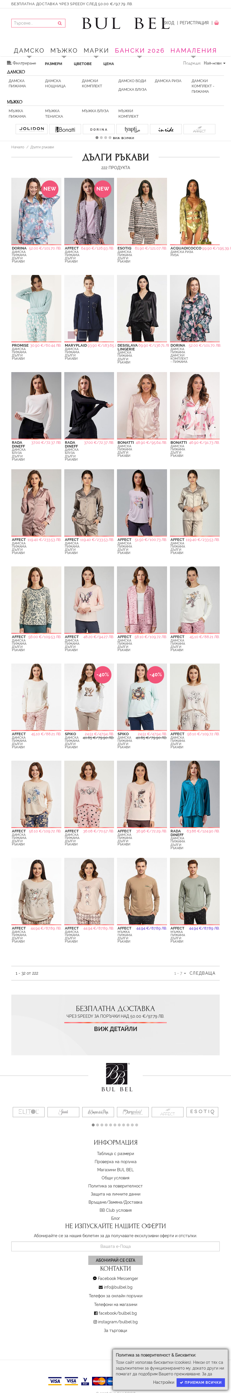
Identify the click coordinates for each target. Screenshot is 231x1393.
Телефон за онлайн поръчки (115, 1296)
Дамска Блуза (132, 89)
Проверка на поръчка (116, 1161)
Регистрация (194, 23)
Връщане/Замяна (105, 1202)
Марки (96, 50)
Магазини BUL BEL (115, 1169)
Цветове (83, 64)
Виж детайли (115, 1029)
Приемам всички (201, 1383)
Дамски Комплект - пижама (203, 86)
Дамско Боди (132, 81)
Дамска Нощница (55, 83)
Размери (53, 64)
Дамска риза (168, 81)
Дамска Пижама (17, 83)
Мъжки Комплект (128, 113)
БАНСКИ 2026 (140, 50)
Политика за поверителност (115, 1186)
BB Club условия (116, 1210)
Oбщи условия (115, 1178)
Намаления (193, 50)
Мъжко (64, 50)
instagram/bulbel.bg (118, 1322)
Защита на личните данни (115, 1194)
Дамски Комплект (92, 83)
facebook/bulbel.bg (118, 1313)
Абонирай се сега (115, 1260)
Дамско (29, 50)
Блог (115, 1218)
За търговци (115, 1330)
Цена (108, 64)
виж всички (123, 137)
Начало (17, 147)
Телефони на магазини (115, 1304)
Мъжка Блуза (95, 111)
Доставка (133, 1202)
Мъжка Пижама (17, 113)
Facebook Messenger (118, 1278)
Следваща (202, 973)
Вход (168, 23)
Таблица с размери (115, 1153)
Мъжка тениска (54, 113)
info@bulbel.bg (118, 1287)
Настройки (163, 1382)
